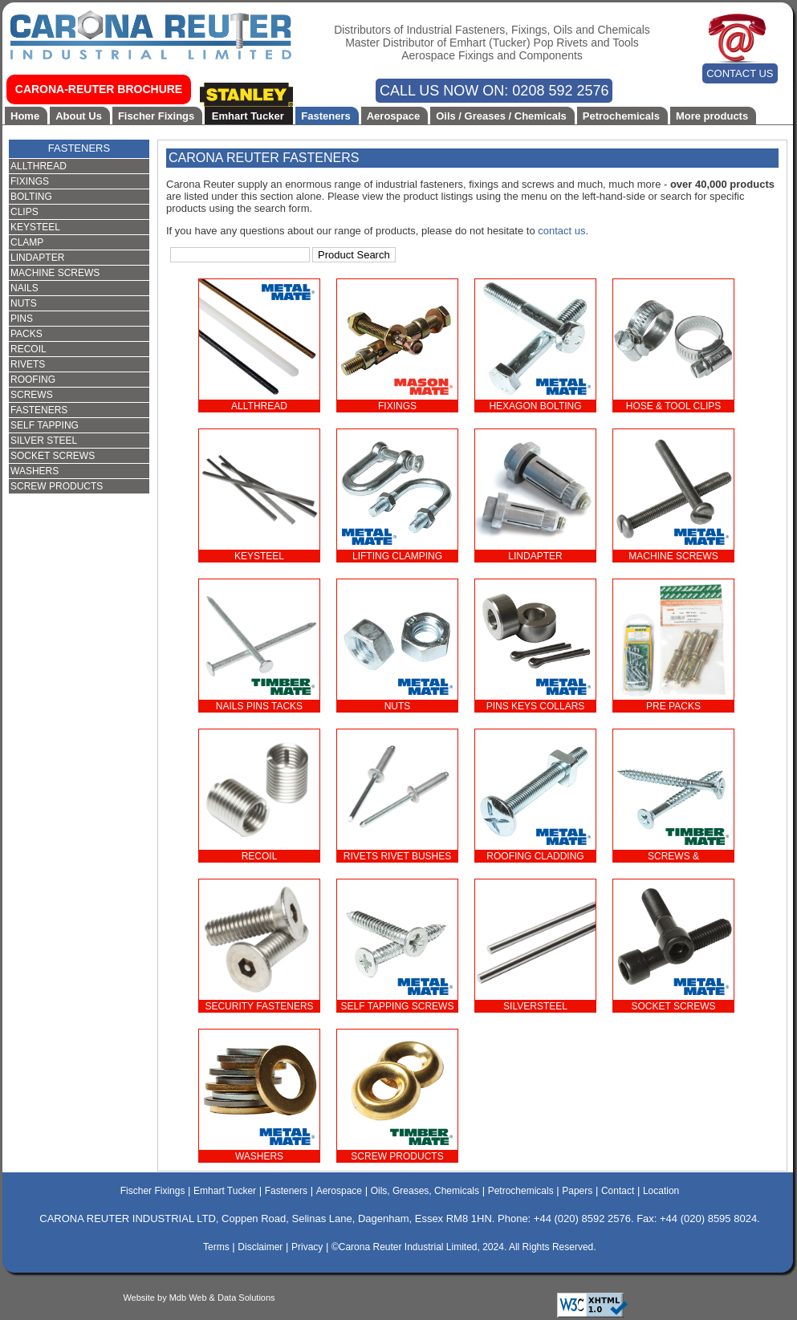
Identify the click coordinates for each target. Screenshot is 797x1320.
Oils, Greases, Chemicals (425, 1190)
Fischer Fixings (156, 116)
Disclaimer (260, 1247)
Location (661, 1190)
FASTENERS (79, 148)
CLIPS (24, 211)
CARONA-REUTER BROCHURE (98, 89)
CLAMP (26, 242)
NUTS (23, 303)
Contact (617, 1190)
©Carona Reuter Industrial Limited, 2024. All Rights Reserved (462, 1247)
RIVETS (27, 364)
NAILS (24, 288)
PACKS (26, 333)
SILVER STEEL (43, 440)
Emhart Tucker (248, 116)
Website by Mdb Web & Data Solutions (198, 1297)
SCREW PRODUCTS (56, 486)
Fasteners (325, 116)
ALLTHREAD (38, 166)
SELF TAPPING (44, 425)
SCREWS (31, 394)
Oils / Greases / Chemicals (501, 116)
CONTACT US (739, 73)
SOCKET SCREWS (52, 455)
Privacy (307, 1247)
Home (24, 116)
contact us (561, 231)
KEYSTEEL (35, 227)
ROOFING (32, 379)
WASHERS (34, 471)
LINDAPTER (37, 257)
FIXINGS (29, 181)
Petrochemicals (621, 116)
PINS (21, 318)
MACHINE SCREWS (55, 272)
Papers (577, 1190)
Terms (216, 1247)
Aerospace (393, 116)
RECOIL (28, 349)
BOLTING (31, 196)
